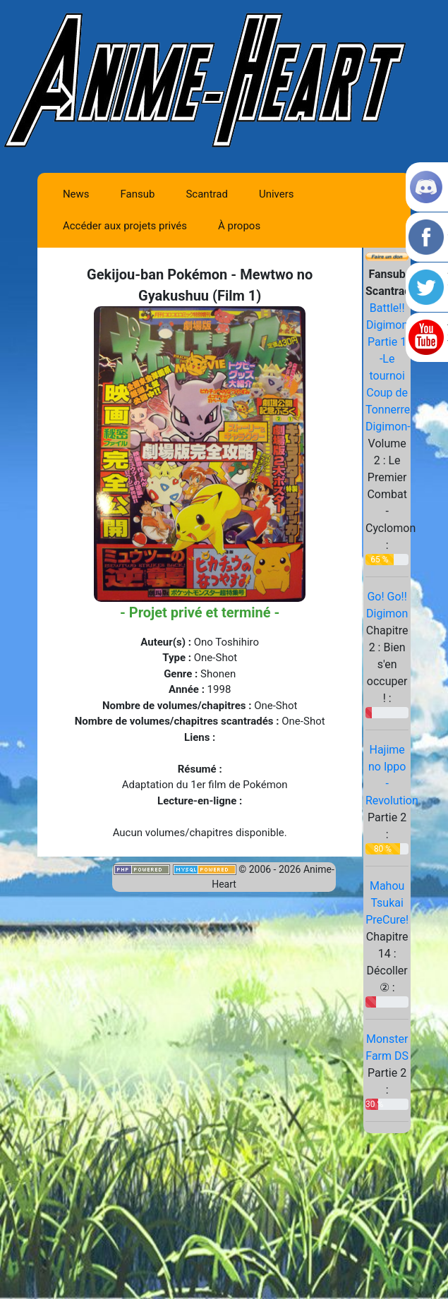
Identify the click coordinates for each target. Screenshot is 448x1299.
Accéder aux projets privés (125, 225)
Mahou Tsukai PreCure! (386, 902)
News (76, 194)
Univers (276, 194)
